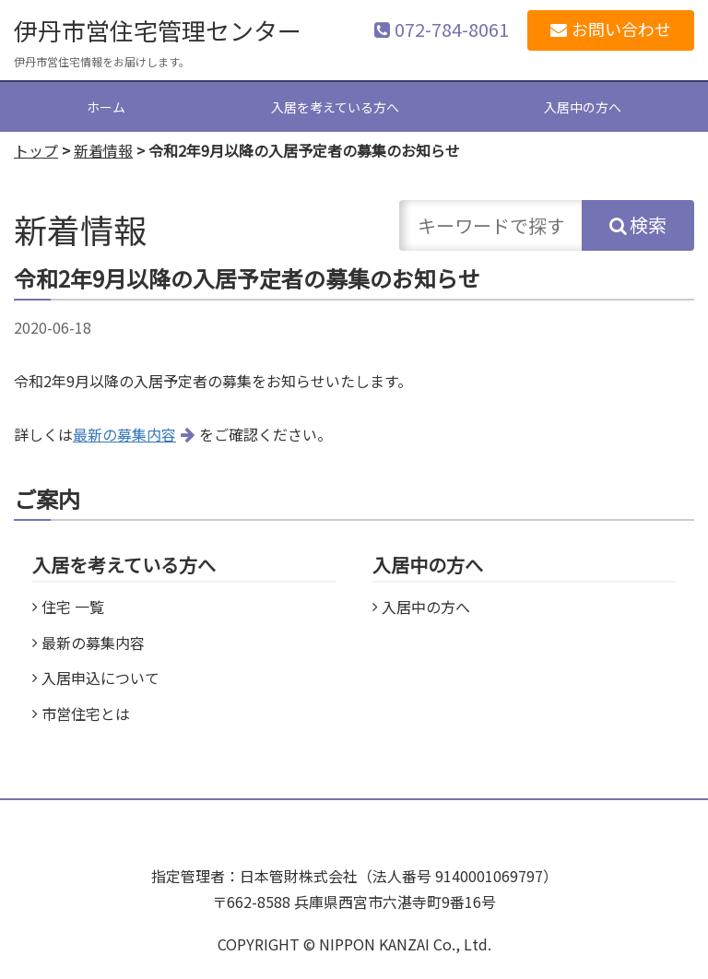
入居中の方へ (582, 107)
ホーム (106, 107)
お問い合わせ (621, 29)
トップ (36, 150)
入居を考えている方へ (335, 107)
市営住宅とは (85, 713)
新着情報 (103, 150)
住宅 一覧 (72, 607)
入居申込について (100, 677)
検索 (648, 224)
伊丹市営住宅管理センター (157, 30)
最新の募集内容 (124, 434)
